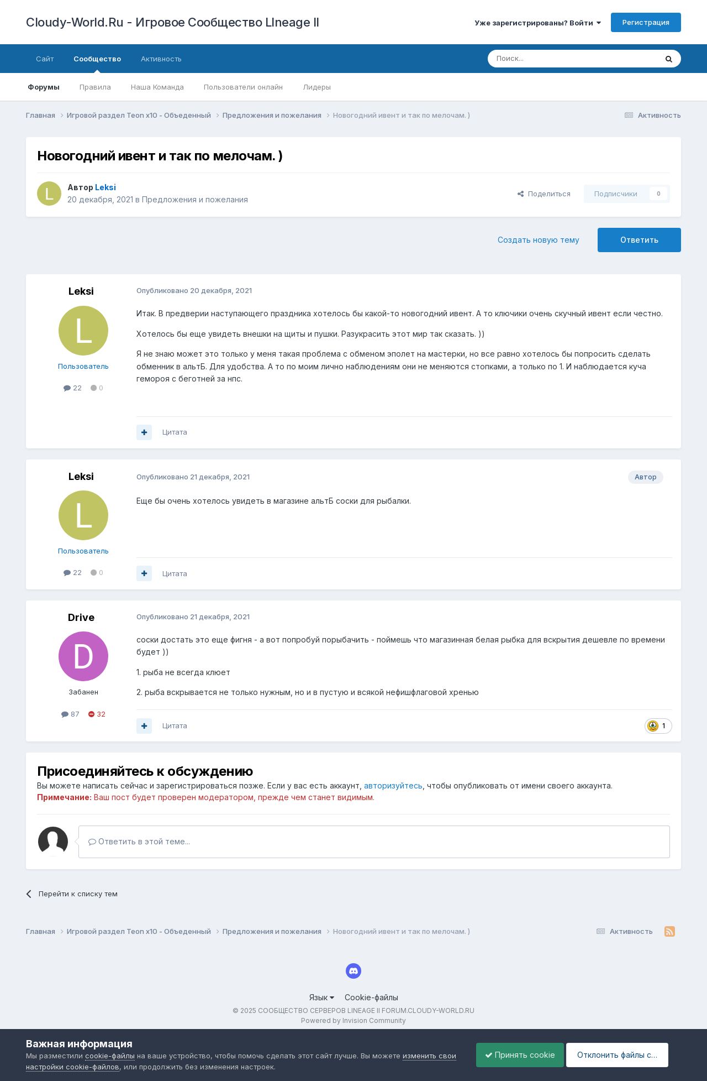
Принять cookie (512, 1054)
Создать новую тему (538, 239)
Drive (81, 617)
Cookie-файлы (371, 997)
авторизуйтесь (393, 785)
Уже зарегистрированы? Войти (537, 22)
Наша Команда (157, 86)
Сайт (45, 58)
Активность (161, 58)
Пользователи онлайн (243, 86)
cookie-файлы (110, 1055)
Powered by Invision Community (353, 1020)
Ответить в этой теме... (139, 841)
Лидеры (317, 86)
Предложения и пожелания (195, 199)
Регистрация (645, 22)
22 (73, 387)
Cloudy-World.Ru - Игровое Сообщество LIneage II (172, 22)
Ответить (639, 239)
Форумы (44, 86)
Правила (95, 86)
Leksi (81, 291)
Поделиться (544, 193)
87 (70, 713)
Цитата (174, 431)
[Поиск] (547, 58)
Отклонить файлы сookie (620, 1054)
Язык (321, 997)
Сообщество (97, 63)
